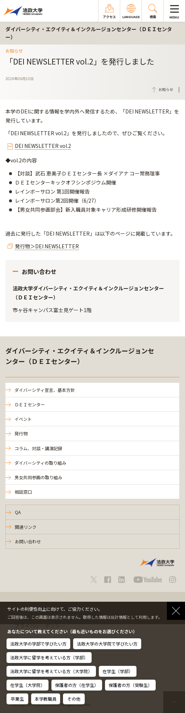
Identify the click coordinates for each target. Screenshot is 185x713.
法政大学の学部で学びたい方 (38, 644)
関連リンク (26, 527)
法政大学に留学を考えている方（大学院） (51, 671)
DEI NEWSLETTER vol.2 (43, 145)
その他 (73, 699)
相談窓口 (23, 492)
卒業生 (17, 699)
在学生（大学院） (27, 685)
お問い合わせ (28, 541)
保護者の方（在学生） (76, 685)
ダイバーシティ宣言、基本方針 (44, 390)
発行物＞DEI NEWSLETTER (47, 246)
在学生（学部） (117, 671)
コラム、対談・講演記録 (38, 448)
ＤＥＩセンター (29, 404)
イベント (23, 419)
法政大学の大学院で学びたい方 (107, 644)
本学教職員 (45, 699)
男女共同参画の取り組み (38, 477)
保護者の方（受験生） (130, 685)
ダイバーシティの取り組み (40, 463)
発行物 (21, 433)
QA (18, 512)
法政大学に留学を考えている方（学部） (49, 657)
